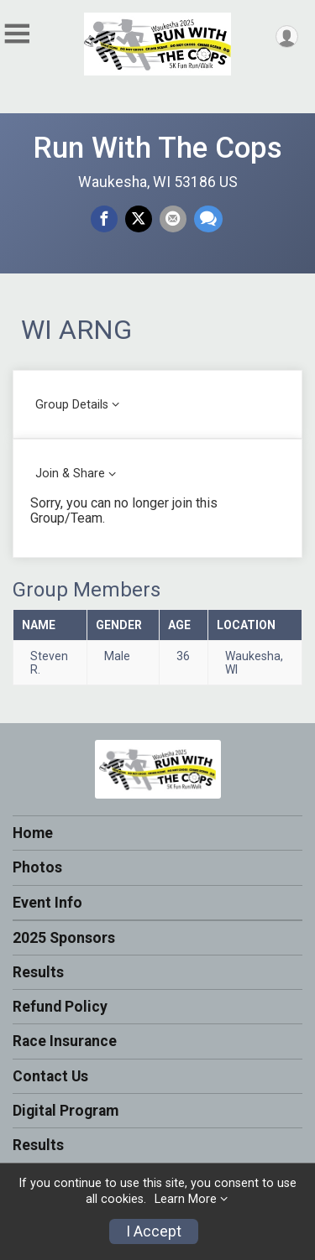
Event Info (47, 902)
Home (33, 833)
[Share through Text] (208, 219)
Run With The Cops (157, 147)
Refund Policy (60, 1006)
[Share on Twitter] (138, 219)
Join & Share (70, 473)
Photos (37, 867)
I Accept (153, 1231)
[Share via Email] (173, 219)
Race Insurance (65, 1041)
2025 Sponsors (64, 937)
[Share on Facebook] (104, 219)
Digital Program (65, 1110)
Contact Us (50, 1076)
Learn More (186, 1199)
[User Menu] (287, 36)
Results (38, 972)
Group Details (71, 405)
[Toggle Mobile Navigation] (17, 34)
